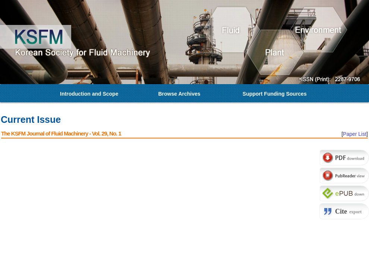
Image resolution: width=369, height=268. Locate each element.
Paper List (354, 134)
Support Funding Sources (275, 94)
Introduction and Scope (89, 94)
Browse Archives (179, 94)
